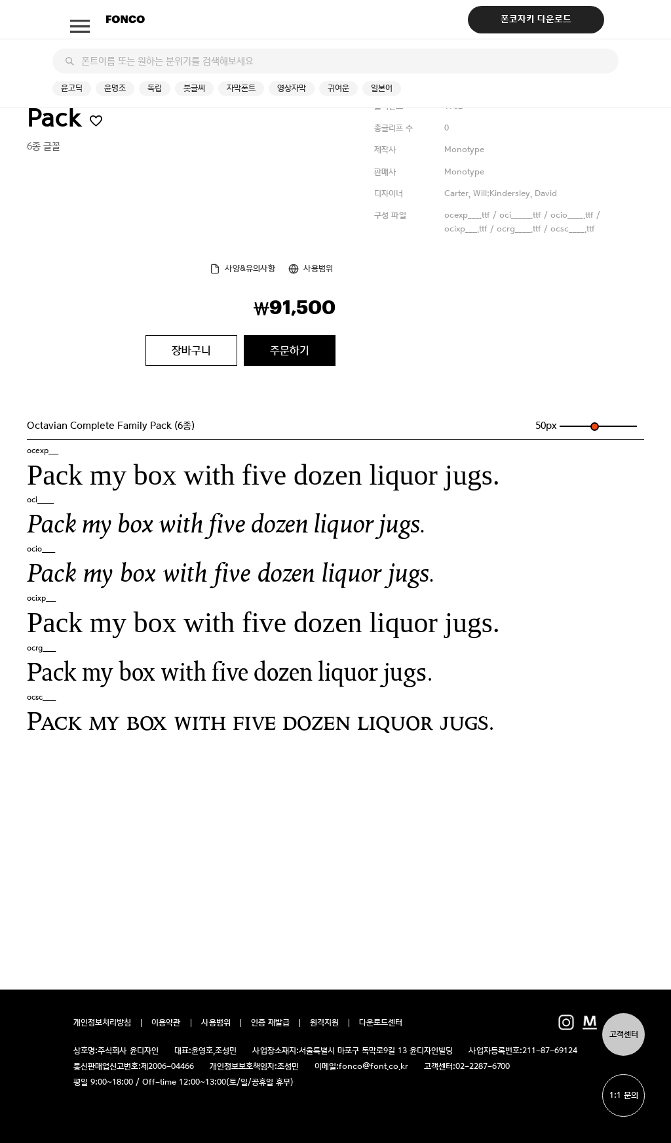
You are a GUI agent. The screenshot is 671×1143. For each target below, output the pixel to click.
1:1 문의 (623, 1095)
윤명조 (115, 88)
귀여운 (338, 88)
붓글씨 (194, 88)
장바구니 (191, 350)
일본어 (382, 88)
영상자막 (291, 88)
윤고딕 (72, 88)
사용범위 (318, 268)
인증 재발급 (270, 1023)
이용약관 (166, 1023)
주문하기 (289, 350)
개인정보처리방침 (102, 1023)
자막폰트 (241, 88)
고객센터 (623, 1034)
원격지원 (324, 1023)
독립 (154, 88)
